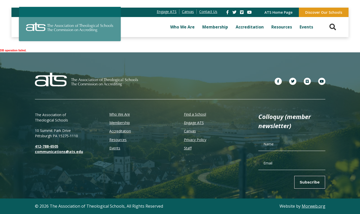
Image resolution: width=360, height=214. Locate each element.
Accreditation (250, 27)
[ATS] (70, 30)
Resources (281, 27)
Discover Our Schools (323, 12)
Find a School (195, 114)
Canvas (190, 131)
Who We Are (182, 27)
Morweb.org (313, 206)
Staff (188, 148)
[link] (228, 12)
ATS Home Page (278, 12)
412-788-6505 (46, 146)
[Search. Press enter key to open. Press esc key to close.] (332, 27)
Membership (215, 27)
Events (306, 27)
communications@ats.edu (59, 151)
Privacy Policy (195, 139)
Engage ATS (194, 122)
